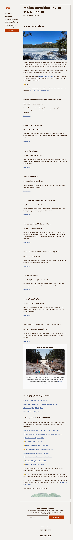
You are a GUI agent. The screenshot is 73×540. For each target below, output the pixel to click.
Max (29, 474)
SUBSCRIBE (11, 30)
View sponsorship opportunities (39, 90)
